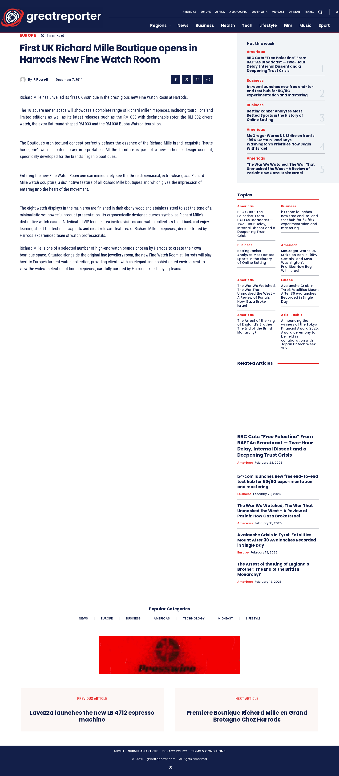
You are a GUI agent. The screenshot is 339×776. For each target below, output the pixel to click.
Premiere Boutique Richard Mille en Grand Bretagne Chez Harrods (246, 716)
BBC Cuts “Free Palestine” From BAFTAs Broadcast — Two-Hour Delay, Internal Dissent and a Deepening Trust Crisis (276, 64)
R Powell (40, 80)
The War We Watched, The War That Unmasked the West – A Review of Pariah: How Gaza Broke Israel (281, 168)
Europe (28, 35)
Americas (256, 52)
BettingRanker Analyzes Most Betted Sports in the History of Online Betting (275, 115)
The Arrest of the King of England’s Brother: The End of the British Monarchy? (256, 326)
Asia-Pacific (292, 314)
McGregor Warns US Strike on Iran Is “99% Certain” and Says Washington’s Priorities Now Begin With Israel (281, 142)
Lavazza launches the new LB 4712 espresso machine (92, 716)
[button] (320, 11)
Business (255, 80)
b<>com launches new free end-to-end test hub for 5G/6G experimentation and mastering (280, 91)
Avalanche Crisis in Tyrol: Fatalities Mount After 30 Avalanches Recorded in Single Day (300, 293)
